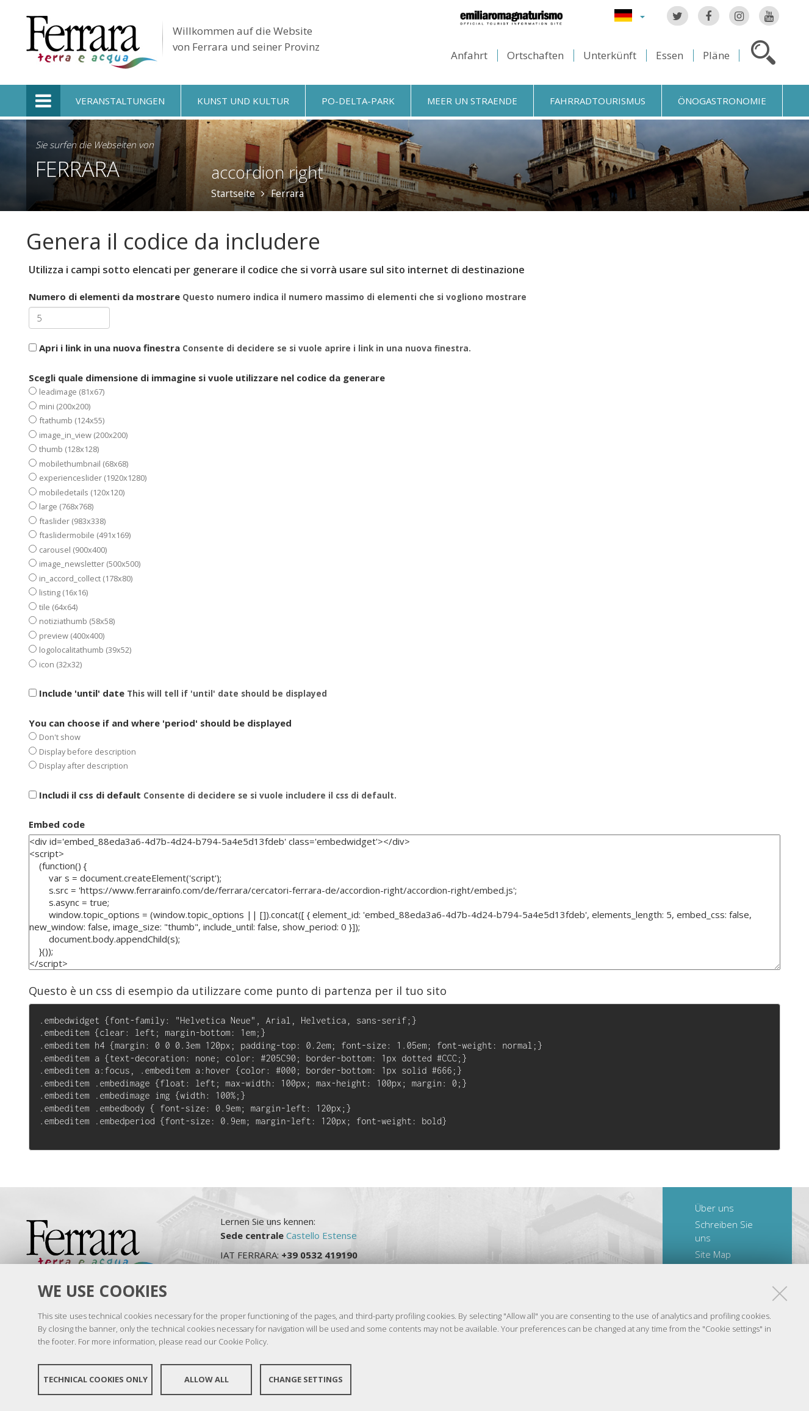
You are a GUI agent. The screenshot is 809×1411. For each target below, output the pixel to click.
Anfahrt (469, 55)
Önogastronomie (722, 101)
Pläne (716, 55)
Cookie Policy (242, 1341)
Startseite (233, 193)
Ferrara (77, 168)
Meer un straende (472, 101)
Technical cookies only (95, 1379)
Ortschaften (535, 55)
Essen (669, 55)
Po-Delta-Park (358, 101)
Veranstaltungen (120, 101)
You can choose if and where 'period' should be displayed (160, 744)
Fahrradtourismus (597, 101)
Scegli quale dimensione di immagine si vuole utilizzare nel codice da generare (207, 521)
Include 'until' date (178, 693)
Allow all (206, 1379)
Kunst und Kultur (243, 101)
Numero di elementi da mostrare (278, 296)
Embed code (57, 824)
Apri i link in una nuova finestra (250, 348)
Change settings (305, 1379)
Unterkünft (609, 55)
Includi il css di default (213, 795)
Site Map (713, 1254)
